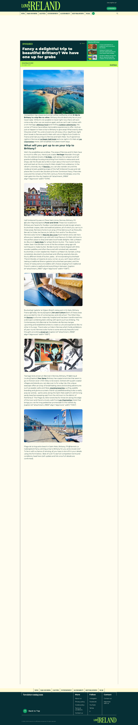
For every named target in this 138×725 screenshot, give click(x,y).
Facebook (92, 702)
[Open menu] (93, 13)
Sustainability (65, 13)
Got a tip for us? (112, 2)
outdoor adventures (67, 125)
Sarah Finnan (113, 65)
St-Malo (48, 157)
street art (44, 332)
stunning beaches (57, 388)
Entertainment (53, 13)
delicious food (42, 125)
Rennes (46, 167)
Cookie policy (79, 705)
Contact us (79, 713)
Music (88, 13)
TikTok (91, 708)
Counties (42, 13)
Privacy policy (80, 702)
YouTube (92, 705)
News (23, 13)
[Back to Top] (25, 711)
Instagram (93, 698)
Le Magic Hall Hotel (48, 139)
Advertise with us (107, 702)
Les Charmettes (65, 400)
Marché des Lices (50, 235)
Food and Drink (32, 13)
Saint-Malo (39, 242)
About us (78, 698)
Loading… (56, 569)
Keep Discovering (78, 13)
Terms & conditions (78, 709)
